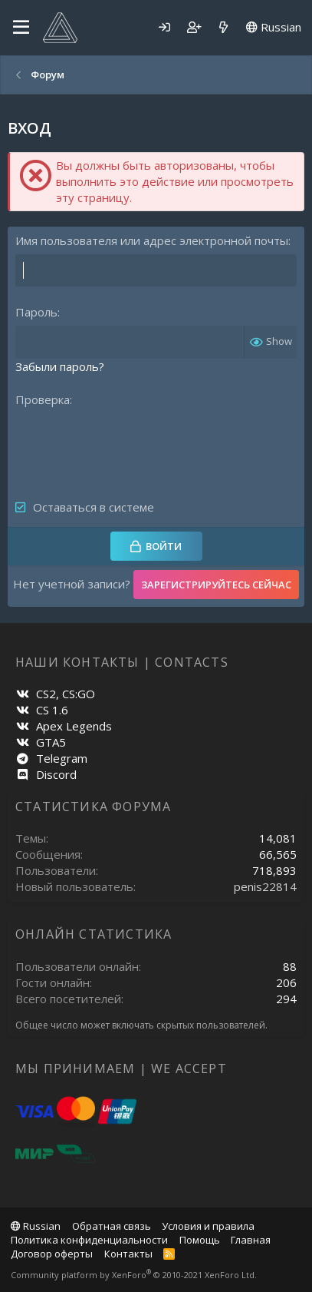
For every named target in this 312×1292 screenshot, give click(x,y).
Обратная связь (111, 1226)
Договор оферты (52, 1254)
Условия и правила (208, 1226)
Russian (273, 27)
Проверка (42, 399)
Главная (251, 1240)
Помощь (199, 1240)
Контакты (128, 1254)
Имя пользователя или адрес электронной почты (151, 240)
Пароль (36, 312)
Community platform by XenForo (134, 1274)
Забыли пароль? (59, 366)
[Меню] (21, 27)
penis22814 (265, 886)
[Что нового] (223, 27)
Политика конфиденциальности (89, 1240)
